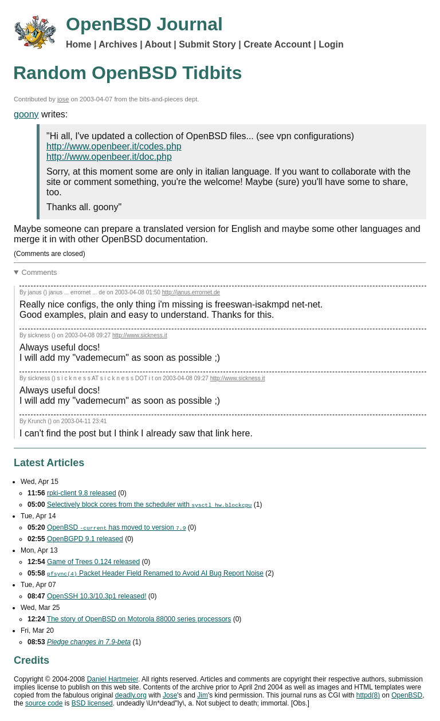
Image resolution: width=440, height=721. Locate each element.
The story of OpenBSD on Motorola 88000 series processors (139, 619)
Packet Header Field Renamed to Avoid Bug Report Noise (155, 573)
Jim (202, 695)
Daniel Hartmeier (112, 679)
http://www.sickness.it (139, 335)
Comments (39, 272)
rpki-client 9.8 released (81, 493)
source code (43, 703)
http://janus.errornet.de (191, 292)
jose (63, 99)
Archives (118, 44)
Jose (170, 695)
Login (331, 44)
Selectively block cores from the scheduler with (149, 505)
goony (26, 114)
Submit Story (207, 44)
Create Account (277, 44)
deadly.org (131, 695)
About (158, 44)
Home (78, 44)
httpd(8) (368, 695)
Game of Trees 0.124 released (93, 562)
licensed (92, 703)
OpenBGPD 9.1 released (85, 539)
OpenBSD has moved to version (116, 527)
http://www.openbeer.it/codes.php (114, 146)
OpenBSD (406, 695)
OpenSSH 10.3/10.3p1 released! (96, 596)
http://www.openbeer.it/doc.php (109, 156)
